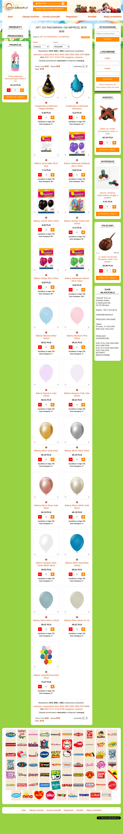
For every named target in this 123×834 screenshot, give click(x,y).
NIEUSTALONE (13, 168)
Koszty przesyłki (51, 16)
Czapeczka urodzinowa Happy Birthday (46, 103)
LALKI (9, 121)
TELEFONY (11, 153)
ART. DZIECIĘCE (13, 47)
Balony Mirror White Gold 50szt (77, 515)
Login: (107, 57)
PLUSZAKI (11, 136)
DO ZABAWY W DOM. (15, 70)
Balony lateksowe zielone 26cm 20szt (77, 280)
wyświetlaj (77, 64)
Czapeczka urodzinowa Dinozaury (77, 103)
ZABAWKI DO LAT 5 (15, 156)
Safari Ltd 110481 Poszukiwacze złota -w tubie (108, 128)
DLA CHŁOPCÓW (14, 59)
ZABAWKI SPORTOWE (16, 162)
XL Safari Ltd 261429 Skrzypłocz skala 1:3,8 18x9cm (107, 256)
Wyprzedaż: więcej (107, 211)
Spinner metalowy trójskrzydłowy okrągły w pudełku (107, 192)
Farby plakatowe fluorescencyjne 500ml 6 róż (15, 229)
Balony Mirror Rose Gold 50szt (46, 515)
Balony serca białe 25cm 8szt (46, 161)
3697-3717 (48, 55)
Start (12, 16)
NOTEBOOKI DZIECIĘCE (17, 130)
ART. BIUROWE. (13, 37)
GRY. (9, 89)
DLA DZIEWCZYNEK (15, 62)
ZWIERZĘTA (12, 165)
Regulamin (71, 16)
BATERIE (10, 56)
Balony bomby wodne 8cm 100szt (77, 221)
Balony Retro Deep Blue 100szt (76, 573)
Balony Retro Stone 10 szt (77, 631)
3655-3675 (76, 53)
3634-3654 (66, 53)
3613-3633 (57, 53)
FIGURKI (10, 82)
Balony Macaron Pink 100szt (77, 337)
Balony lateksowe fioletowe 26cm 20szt (77, 162)
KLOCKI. (10, 106)
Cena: (55, 41)
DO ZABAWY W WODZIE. (17, 79)
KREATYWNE (12, 112)
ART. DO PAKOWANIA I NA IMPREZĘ (53, 36)
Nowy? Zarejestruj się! (107, 82)
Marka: (36, 41)
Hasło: (107, 67)
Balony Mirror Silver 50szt (77, 455)
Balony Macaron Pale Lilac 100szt (77, 397)
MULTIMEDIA (12, 127)
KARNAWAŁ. (12, 103)
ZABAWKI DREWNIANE (16, 159)
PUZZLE (10, 139)
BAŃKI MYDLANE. (14, 53)
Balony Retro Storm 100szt (46, 631)
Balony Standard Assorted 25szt (46, 691)
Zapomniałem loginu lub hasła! (107, 85)
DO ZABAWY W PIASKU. (16, 73)
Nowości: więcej (107, 147)
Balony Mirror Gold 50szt (46, 455)
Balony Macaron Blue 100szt (46, 337)
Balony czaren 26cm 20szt (46, 220)
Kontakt (91, 16)
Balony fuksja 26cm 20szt (46, 279)
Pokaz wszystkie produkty (50, 9)
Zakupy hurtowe (31, 16)
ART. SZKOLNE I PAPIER (17, 50)
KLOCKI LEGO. (13, 109)
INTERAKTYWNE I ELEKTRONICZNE (13, 99)
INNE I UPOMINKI (14, 92)
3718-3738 (58, 55)
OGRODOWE (12, 133)
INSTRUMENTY (13, 95)
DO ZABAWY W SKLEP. (16, 76)
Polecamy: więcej (108, 275)
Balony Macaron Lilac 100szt (46, 396)
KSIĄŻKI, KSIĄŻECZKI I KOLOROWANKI (14, 117)
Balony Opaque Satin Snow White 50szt (46, 573)
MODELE (10, 124)
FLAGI (9, 86)
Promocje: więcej (15, 248)
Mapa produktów (111, 16)
